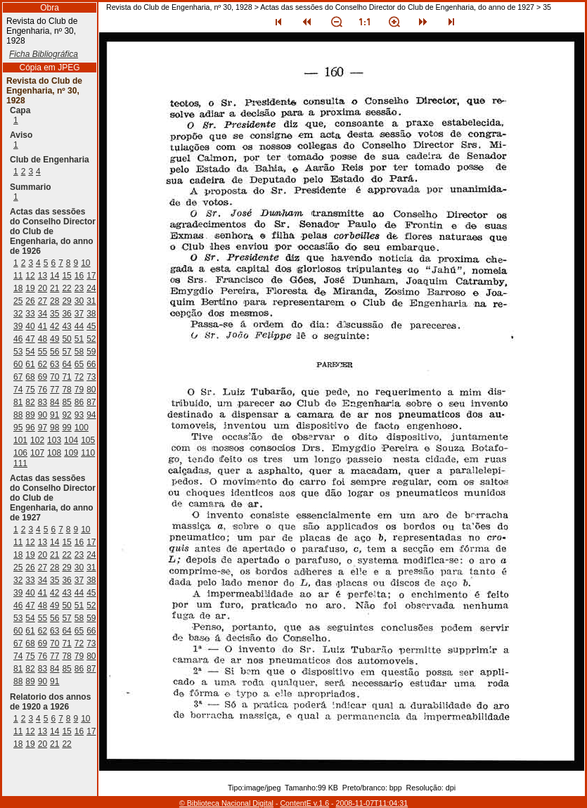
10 (85, 263)
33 (29, 314)
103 (54, 440)
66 (91, 364)
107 (37, 453)
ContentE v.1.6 (304, 803)
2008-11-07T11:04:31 (372, 803)
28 (54, 301)
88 (17, 415)
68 (29, 377)
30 (79, 301)
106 (20, 453)
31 (91, 301)
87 (91, 402)
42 (54, 326)
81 (17, 402)
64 (66, 364)
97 (42, 427)
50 (66, 339)
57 (66, 352)
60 (17, 364)
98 (54, 427)
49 (54, 339)
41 (42, 326)
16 (79, 276)
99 (66, 427)
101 (20, 440)
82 (29, 402)
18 (17, 288)
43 (66, 326)
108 (54, 453)
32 (17, 314)
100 (82, 427)
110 (88, 453)
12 (29, 276)
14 (54, 276)
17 (91, 276)
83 (42, 402)
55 (42, 352)
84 (54, 402)
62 (42, 364)
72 (79, 377)
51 (79, 339)
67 (17, 377)
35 (54, 314)
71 (66, 377)
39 (17, 326)
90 (42, 415)
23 (79, 288)
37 (79, 314)
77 (54, 390)
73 (91, 377)
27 (42, 301)
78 (66, 390)
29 (66, 301)
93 (79, 415)
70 (54, 377)
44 (79, 326)
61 (29, 364)
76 (42, 390)
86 (79, 402)
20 (42, 288)
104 (71, 440)
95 (17, 427)
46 (17, 339)
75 (29, 390)
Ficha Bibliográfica (43, 54)
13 (42, 276)
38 (91, 314)
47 (29, 339)
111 (20, 463)
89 (29, 415)
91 (54, 415)
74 (17, 390)
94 (91, 415)
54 (29, 352)
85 (66, 402)
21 (54, 288)
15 (66, 276)
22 (66, 288)
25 (17, 301)
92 (66, 415)
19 (29, 288)
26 (29, 301)
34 (42, 314)
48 (42, 339)
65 (79, 364)
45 (91, 326)
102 (37, 440)
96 (29, 427)
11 (17, 276)
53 (17, 352)
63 (54, 364)
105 (88, 440)
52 (91, 339)
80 (91, 390)
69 (42, 377)
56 (54, 352)
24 (91, 288)
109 (71, 453)
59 (91, 352)
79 (79, 390)
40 (29, 326)
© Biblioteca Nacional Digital (226, 803)
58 (79, 352)
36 (66, 314)
